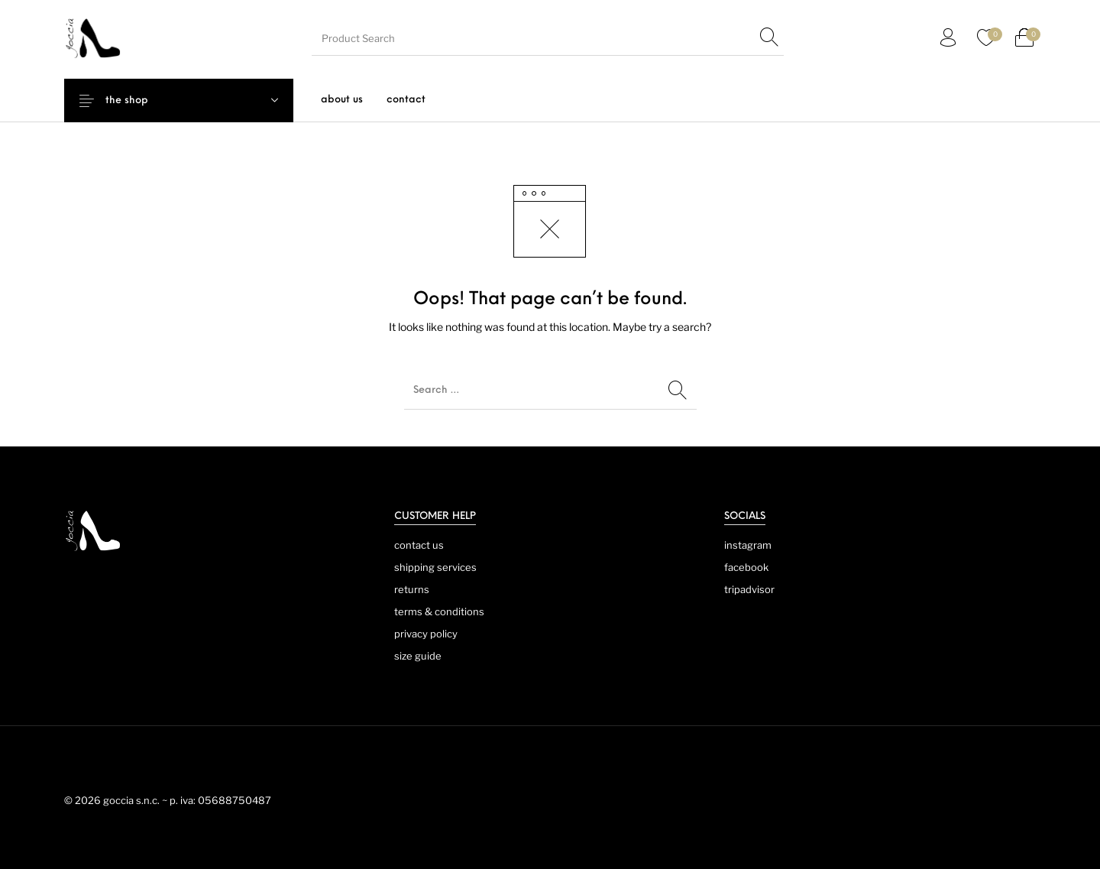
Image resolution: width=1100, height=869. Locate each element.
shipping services (435, 567)
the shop (139, 100)
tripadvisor (749, 589)
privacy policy (426, 633)
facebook (746, 567)
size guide (418, 656)
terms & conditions (439, 611)
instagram (748, 545)
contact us (419, 545)
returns (411, 589)
